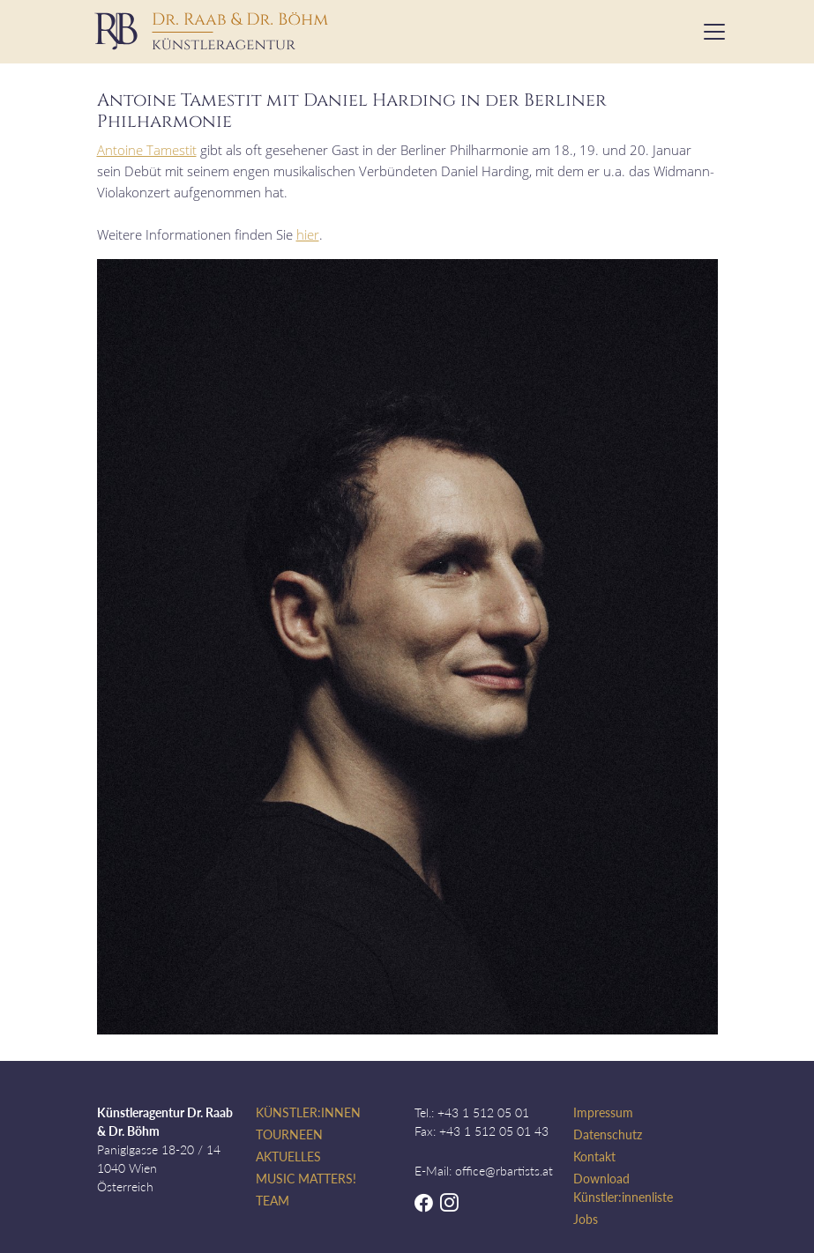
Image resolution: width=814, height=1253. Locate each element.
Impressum (603, 1112)
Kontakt (594, 1156)
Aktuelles (288, 1156)
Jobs (585, 1219)
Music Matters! (306, 1178)
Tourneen (289, 1134)
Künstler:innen (308, 1112)
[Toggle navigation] (709, 31)
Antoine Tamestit (147, 150)
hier (307, 234)
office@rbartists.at (504, 1170)
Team (272, 1200)
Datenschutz (607, 1134)
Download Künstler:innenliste (623, 1188)
